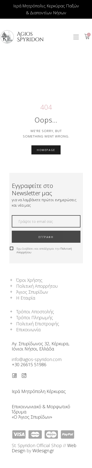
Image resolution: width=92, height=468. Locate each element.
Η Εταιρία (25, 298)
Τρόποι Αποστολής (35, 312)
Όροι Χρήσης (29, 280)
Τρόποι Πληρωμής (34, 317)
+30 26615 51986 (29, 364)
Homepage (46, 150)
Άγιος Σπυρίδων (32, 292)
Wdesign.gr (43, 450)
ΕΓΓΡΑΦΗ (46, 237)
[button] (76, 36)
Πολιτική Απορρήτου (37, 286)
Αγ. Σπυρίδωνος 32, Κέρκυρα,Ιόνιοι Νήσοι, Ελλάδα (40, 346)
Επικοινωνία (28, 329)
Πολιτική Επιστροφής (37, 324)
